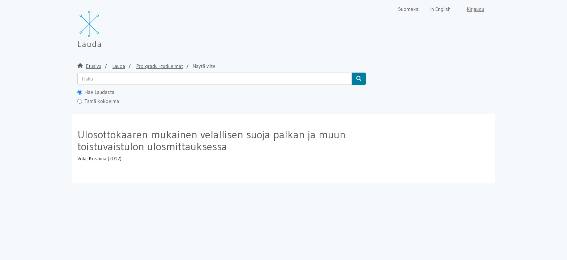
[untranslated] (214, 79)
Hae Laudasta (95, 92)
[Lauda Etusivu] (104, 25)
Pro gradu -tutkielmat (159, 66)
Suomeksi (408, 9)
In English (440, 9)
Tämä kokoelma (98, 101)
